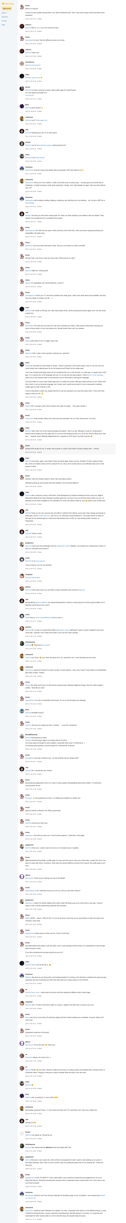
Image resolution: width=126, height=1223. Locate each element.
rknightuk (33, 574)
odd (31, 130)
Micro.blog (9, 4)
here (43, 28)
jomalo (32, 142)
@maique (33, 798)
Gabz (32, 74)
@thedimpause (35, 890)
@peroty (33, 270)
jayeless (33, 627)
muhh (32, 558)
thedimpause (35, 642)
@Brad (32, 918)
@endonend (34, 170)
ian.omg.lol (51, 645)
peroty (32, 87)
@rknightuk (34, 758)
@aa (31, 1017)
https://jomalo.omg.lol (48, 145)
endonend (33, 117)
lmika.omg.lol (44, 157)
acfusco (33, 25)
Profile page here (46, 120)
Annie (32, 5)
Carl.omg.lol (34, 95)
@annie (43, 602)
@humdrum (34, 182)
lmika (32, 154)
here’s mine (40, 992)
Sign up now (7, 8)
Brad (31, 709)
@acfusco (33, 40)
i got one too (40, 77)
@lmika (32, 215)
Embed (44, 19)
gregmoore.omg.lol (68, 546)
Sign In (4, 13)
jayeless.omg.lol (68, 630)
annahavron (34, 62)
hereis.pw (86, 590)
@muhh (32, 725)
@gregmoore (34, 700)
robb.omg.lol (40, 577)
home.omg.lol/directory (48, 617)
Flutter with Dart (48, 516)
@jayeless (33, 835)
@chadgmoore (35, 295)
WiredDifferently (36, 734)
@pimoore (33, 245)
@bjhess (33, 977)
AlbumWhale (34, 203)
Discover (5, 17)
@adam (49, 602)
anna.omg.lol (40, 65)
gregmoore (34, 543)
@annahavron (35, 230)
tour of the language (101, 375)
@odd (32, 341)
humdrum (33, 167)
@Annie (33, 28)
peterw (32, 587)
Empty (32, 1132)
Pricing (4, 21)
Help (3, 25)
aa (31, 989)
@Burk (32, 283)
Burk (31, 105)
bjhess (32, 875)
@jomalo (33, 353)
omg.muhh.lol (45, 561)
